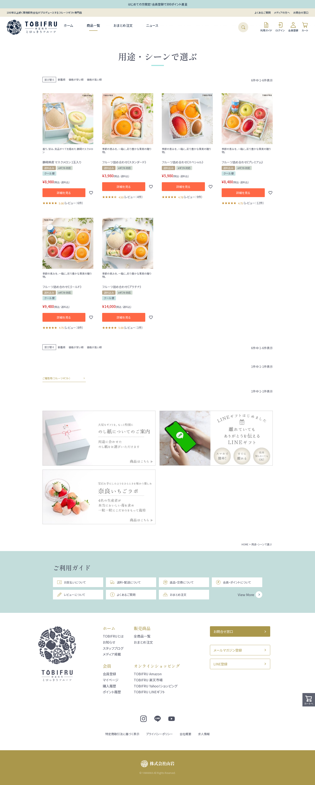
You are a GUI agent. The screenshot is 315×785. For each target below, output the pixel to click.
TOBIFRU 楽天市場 (148, 679)
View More (246, 594)
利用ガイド (266, 27)
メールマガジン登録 (227, 650)
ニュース (152, 25)
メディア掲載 (112, 654)
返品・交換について (178, 582)
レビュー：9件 (193, 197)
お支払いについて (71, 582)
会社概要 (185, 734)
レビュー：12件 (253, 203)
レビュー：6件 (73, 203)
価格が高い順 (94, 79)
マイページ (110, 679)
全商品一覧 (142, 636)
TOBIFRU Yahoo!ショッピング (155, 685)
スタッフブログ (113, 648)
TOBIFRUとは (113, 636)
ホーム (68, 25)
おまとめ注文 (123, 25)
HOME (245, 544)
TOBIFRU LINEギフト (149, 691)
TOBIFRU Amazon (148, 673)
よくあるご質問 (263, 12)
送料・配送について (125, 582)
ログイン (280, 27)
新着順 (61, 79)
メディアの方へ (282, 12)
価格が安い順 (76, 79)
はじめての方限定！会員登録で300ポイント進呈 (157, 4)
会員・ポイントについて (233, 582)
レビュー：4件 (133, 197)
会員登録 (293, 27)
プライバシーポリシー (159, 734)
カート (305, 27)
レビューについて (71, 594)
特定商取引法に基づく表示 (122, 734)
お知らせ (109, 642)
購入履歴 (109, 685)
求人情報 (204, 734)
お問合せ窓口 (300, 12)
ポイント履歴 (112, 691)
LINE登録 (220, 663)
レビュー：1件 (133, 327)
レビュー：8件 (73, 327)
